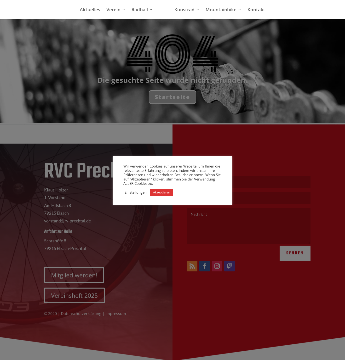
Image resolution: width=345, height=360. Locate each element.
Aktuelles (90, 10)
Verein (113, 10)
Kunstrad (184, 10)
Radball (140, 10)
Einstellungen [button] (136, 192)
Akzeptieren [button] (161, 192)
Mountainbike (221, 10)
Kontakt (256, 10)
